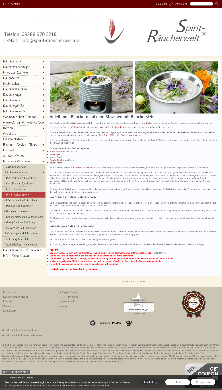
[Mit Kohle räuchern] (23, 189)
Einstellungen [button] (152, 382)
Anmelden (162, 4)
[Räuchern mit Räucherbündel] (23, 200)
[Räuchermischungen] (23, 67)
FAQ (6, 4)
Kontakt (15, 4)
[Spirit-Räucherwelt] (23, 167)
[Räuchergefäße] (23, 106)
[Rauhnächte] (23, 78)
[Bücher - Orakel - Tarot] (23, 145)
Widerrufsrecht (67, 301)
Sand (59, 157)
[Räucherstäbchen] (23, 89)
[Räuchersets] (23, 100)
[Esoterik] (23, 150)
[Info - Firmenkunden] (23, 256)
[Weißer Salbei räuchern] (23, 206)
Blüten (149, 123)
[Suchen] (201, 4)
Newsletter (9, 311)
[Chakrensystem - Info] (23, 239)
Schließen (177, 382)
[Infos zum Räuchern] (23, 161)
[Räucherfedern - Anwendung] (23, 245)
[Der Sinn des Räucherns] (23, 183)
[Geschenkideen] (23, 139)
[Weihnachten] (23, 84)
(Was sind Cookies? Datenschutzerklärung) (24, 382)
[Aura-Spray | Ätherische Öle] (23, 122)
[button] (217, 4)
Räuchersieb (77, 123)
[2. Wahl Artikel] (23, 156)
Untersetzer (158, 253)
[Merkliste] (171, 4)
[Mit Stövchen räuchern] (23, 195)
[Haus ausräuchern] (23, 72)
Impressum (9, 292)
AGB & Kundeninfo (68, 297)
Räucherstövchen (81, 167)
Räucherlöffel (56, 160)
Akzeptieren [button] (203, 382)
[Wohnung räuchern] (23, 211)
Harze (101, 127)
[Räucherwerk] (23, 61)
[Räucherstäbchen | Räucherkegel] (23, 217)
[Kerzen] (23, 128)
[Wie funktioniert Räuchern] (23, 178)
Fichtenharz (113, 127)
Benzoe (123, 127)
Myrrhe (135, 127)
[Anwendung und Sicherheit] (23, 228)
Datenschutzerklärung (15, 297)
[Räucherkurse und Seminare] (23, 250)
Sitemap (62, 306)
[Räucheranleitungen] (23, 172)
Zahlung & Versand (68, 292)
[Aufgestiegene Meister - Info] (23, 233)
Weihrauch (76, 127)
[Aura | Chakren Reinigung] (23, 222)
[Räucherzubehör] (23, 111)
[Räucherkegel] (23, 95)
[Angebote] (23, 133)
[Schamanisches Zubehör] (23, 117)
